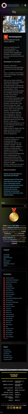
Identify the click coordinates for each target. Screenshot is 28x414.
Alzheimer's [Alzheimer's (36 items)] (10, 225)
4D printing (6, 256)
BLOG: (16, 388)
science (10, 193)
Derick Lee (8, 310)
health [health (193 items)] (23, 232)
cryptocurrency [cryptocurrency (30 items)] (19, 229)
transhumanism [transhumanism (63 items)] (21, 241)
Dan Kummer (9, 300)
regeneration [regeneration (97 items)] (13, 240)
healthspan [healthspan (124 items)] (7, 234)
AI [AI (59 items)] (7, 226)
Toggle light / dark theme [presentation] (26, 5)
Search (25, 206)
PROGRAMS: (17, 395)
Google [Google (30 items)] (20, 232)
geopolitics (12, 187)
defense (13, 183)
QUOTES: (16, 400)
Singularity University (9, 264)
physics (17, 191)
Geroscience (7, 350)
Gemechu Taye (10, 292)
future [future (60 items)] (13, 232)
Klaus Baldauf (9, 304)
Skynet (5, 265)
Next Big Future (8, 355)
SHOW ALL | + (6, 339)
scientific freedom (15, 193)
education (6, 185)
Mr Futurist (6, 353)
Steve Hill (8, 322)
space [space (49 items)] (5, 241)
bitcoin (12, 181)
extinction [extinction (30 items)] (10, 232)
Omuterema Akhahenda (12, 302)
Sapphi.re (25, 405)
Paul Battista (9, 290)
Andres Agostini (11, 180)
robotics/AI (6, 193)
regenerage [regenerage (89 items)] (6, 240)
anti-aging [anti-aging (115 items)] (15, 226)
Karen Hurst (9, 296)
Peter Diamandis (8, 257)
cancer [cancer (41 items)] (15, 229)
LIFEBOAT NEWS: (18, 381)
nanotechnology (7, 191)
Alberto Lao (9, 312)
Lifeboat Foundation (10, 405)
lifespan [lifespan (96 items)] (5, 238)
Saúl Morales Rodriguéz (12, 280)
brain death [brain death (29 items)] (12, 229)
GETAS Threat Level (14, 376)
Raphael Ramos (10, 316)
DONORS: (9, 390)
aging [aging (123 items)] (4, 226)
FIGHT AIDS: (6, 393)
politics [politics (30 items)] (21, 238)
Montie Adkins (9, 332)
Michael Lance (9, 328)
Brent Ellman (9, 324)
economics (18, 183)
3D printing (6, 254)
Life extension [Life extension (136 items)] (20, 236)
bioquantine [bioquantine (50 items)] (4, 228)
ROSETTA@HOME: (8, 397)
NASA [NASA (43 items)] (14, 238)
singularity (6, 195)
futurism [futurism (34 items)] (17, 232)
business (15, 181)
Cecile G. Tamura (10, 306)
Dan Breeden (9, 286)
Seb (7, 326)
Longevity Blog (7, 351)
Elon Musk (6, 262)
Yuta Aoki (8, 308)
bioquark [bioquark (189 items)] (11, 228)
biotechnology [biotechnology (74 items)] (22, 228)
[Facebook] (8, 407)
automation (17, 180)
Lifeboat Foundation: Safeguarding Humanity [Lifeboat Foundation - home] (10, 5)
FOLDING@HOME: (4, 395)
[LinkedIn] (14, 407)
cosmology (9, 183)
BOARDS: (16, 390)
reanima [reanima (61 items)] (24, 238)
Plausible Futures (8, 357)
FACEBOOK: (4, 381)
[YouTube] (17, 407)
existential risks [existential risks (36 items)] (6, 232)
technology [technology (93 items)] (14, 241)
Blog (14, 12)
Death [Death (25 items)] (25, 229)
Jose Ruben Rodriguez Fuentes (14, 298)
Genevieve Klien (10, 278)
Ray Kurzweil (7, 260)
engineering (13, 185)
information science (8, 189)
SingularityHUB (7, 359)
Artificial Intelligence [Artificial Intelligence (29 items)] (22, 225)
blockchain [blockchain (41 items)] (8, 229)
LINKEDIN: (5, 385)
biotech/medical (7, 181)
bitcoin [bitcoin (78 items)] (4, 229)
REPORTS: (17, 393)
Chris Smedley (9, 336)
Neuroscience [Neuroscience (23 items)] (17, 238)
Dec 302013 (5, 37)
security (21, 193)
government (17, 187)
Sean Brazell (9, 318)
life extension (14, 189)
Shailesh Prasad (10, 288)
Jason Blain (9, 330)
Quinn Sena (9, 284)
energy (9, 185)
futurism (7, 187)
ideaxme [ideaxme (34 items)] (15, 234)
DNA (5, 259)
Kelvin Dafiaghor (10, 294)
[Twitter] (11, 407)
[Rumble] (20, 407)
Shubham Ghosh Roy (11, 282)
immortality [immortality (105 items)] (21, 234)
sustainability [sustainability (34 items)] (8, 241)
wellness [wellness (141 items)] (14, 243)
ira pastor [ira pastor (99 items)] (13, 236)
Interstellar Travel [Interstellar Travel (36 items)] (7, 236)
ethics (17, 185)
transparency (10, 195)
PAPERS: (16, 397)
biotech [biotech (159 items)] (16, 228)
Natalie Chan (9, 320)
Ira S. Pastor (9, 334)
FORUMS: (10, 400)
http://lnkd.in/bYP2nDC (11, 175)
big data (21, 180)
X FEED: (5, 388)
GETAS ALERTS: (18, 385)
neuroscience (13, 191)
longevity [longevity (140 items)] (10, 238)
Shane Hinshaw (10, 314)
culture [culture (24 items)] (23, 229)
